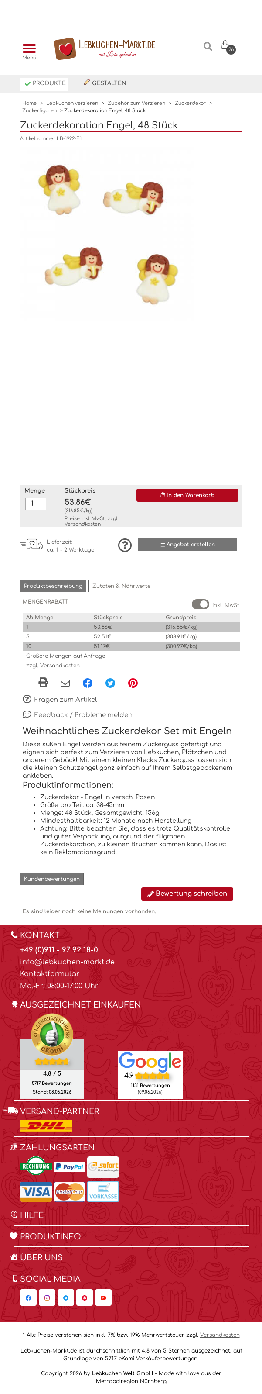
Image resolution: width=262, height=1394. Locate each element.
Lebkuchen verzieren (72, 103)
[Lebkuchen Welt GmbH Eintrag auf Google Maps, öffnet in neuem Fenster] (150, 1062)
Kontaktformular (49, 974)
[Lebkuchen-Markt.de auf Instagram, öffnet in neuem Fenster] (47, 1297)
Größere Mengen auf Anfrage (65, 656)
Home (29, 103)
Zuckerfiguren (39, 111)
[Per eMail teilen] (65, 684)
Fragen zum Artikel (60, 700)
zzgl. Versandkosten (53, 665)
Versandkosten (83, 524)
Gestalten (105, 82)
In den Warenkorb (187, 495)
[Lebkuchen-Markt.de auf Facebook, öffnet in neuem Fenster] (28, 1297)
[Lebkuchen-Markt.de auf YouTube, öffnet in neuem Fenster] (103, 1297)
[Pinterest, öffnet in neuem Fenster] (132, 683)
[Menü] (27, 49)
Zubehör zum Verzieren (136, 103)
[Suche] (207, 50)
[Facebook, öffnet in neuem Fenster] (87, 683)
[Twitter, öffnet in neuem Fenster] (110, 683)
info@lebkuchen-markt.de (67, 962)
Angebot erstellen (187, 545)
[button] (53, 586)
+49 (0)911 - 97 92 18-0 (59, 950)
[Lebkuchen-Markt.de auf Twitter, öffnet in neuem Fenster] (66, 1297)
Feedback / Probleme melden (78, 715)
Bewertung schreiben (187, 893)
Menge (34, 491)
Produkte (45, 84)
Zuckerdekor (190, 103)
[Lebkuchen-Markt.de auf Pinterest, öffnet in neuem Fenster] (84, 1297)
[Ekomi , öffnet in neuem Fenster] (52, 1056)
